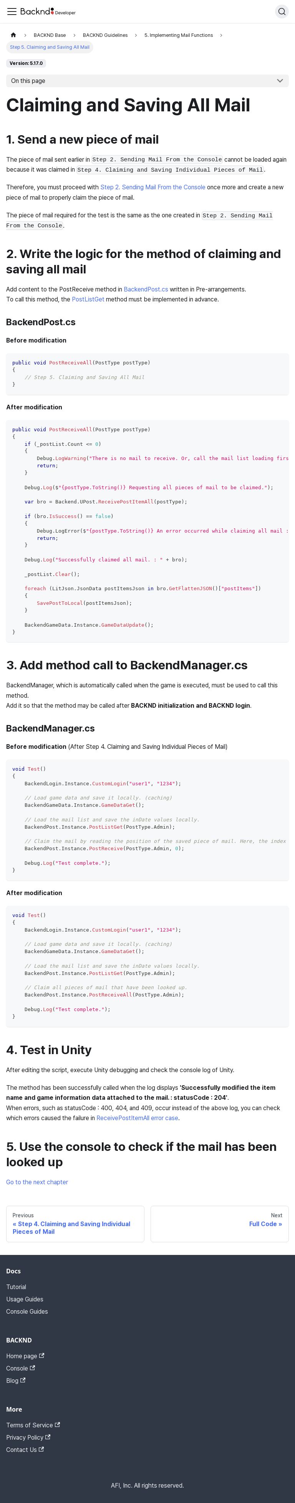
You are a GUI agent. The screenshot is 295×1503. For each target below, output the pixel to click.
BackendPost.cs (146, 289)
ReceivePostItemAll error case (137, 1118)
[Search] (282, 11)
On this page (28, 80)
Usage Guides (24, 1299)
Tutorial (16, 1287)
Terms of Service (33, 1425)
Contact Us (25, 1449)
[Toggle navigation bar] (12, 11)
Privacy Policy (28, 1437)
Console (20, 1368)
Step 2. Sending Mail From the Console (153, 187)
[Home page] (13, 35)
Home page (25, 1356)
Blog (15, 1380)
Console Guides (27, 1311)
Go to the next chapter (37, 1182)
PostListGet (88, 299)
